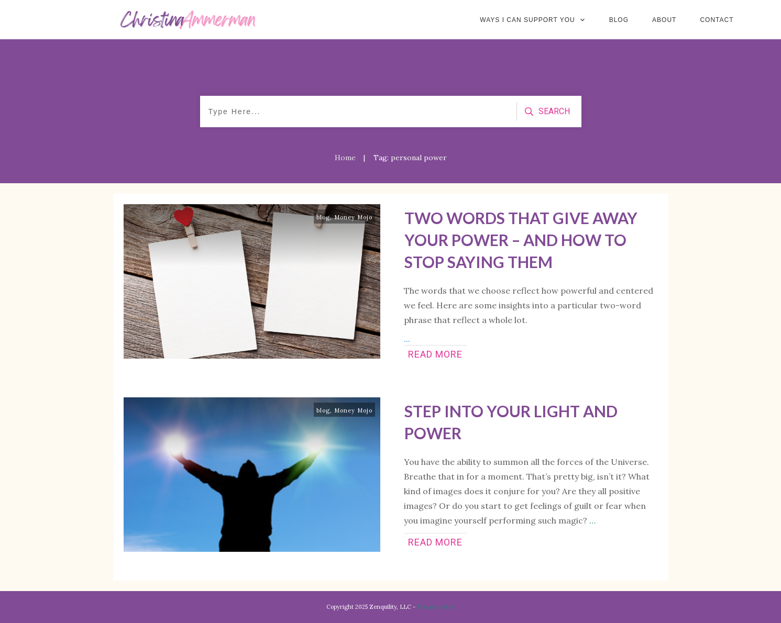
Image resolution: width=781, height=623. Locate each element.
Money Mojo (353, 217)
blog (323, 217)
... (407, 338)
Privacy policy (436, 606)
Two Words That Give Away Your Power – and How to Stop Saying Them (520, 239)
